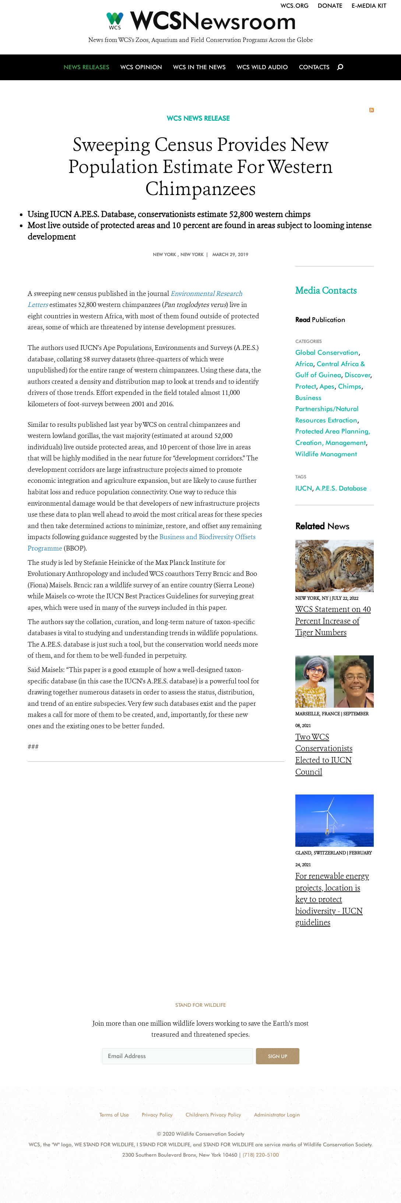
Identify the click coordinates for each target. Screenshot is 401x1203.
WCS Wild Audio (262, 67)
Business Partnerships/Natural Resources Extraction (327, 409)
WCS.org (295, 5)
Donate (330, 5)
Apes (327, 386)
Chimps (349, 386)
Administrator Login (277, 1115)
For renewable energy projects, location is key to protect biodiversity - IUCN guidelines (332, 899)
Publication (320, 319)
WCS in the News (199, 67)
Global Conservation (326, 352)
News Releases (86, 67)
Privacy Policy (157, 1115)
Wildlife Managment (326, 454)
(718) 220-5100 (261, 1155)
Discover (357, 375)
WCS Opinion (141, 67)
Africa (304, 364)
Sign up (277, 1056)
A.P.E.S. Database (341, 488)
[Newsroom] (200, 23)
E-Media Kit (369, 5)
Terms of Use (114, 1115)
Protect (305, 386)
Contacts (314, 67)
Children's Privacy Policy (213, 1115)
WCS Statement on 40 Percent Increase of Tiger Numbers (333, 621)
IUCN (303, 488)
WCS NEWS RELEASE (198, 118)
